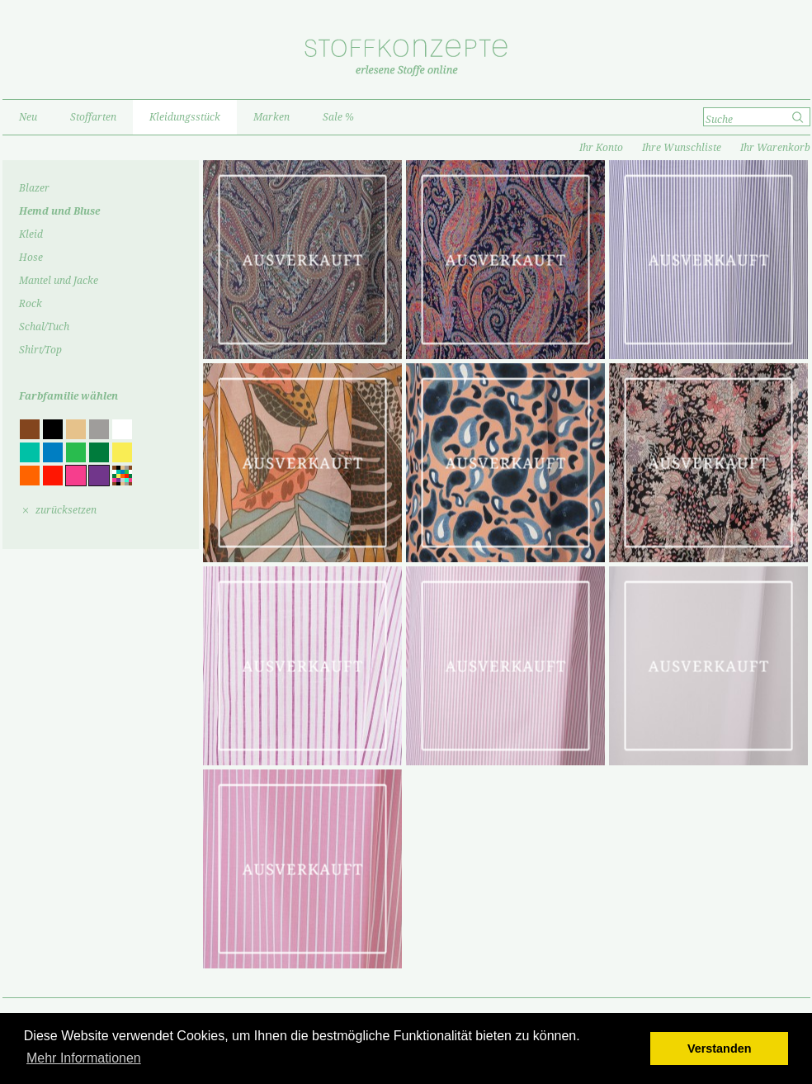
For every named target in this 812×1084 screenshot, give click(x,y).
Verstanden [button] (719, 1048)
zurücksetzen (66, 510)
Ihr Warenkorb (775, 148)
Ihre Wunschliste (681, 148)
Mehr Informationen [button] (83, 1058)
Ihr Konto (601, 148)
